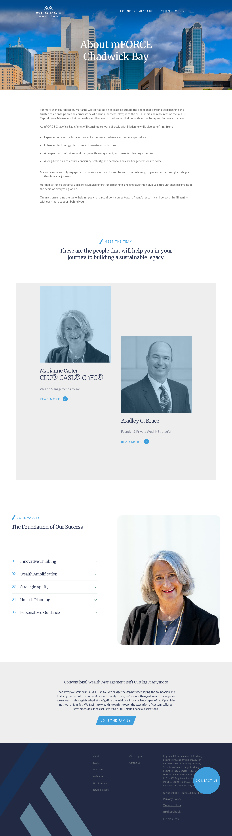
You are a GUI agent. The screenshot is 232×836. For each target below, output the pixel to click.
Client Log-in (135, 756)
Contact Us (134, 762)
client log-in (173, 11)
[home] (48, 11)
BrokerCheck (172, 811)
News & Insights (101, 789)
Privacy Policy (172, 799)
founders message (136, 11)
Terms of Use (172, 805)
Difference (98, 776)
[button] (192, 11)
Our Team (98, 769)
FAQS (96, 762)
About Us (97, 756)
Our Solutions (100, 783)
